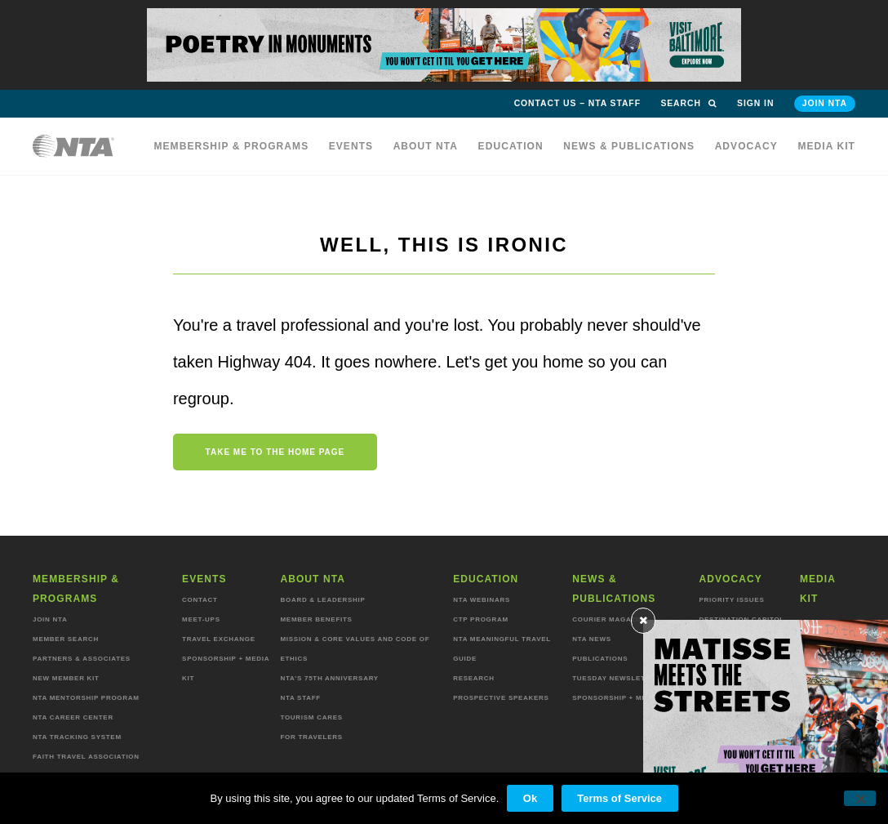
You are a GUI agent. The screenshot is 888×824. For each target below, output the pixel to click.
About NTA (426, 146)
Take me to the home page (275, 452)
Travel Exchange (218, 639)
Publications (600, 658)
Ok (530, 798)
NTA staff (300, 698)
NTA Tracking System (77, 737)
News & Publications (629, 146)
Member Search (66, 639)
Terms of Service (619, 798)
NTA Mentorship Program (86, 698)
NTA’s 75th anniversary (329, 678)
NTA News (591, 639)
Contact (200, 600)
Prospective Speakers (501, 698)
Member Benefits (316, 619)
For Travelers (311, 737)
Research (474, 678)
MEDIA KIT (826, 146)
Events (351, 146)
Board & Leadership (322, 600)
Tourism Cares (311, 717)
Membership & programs (231, 146)
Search (688, 103)
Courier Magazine (610, 619)
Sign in (755, 103)
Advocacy (746, 146)
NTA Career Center (73, 717)
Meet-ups (201, 619)
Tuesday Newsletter (616, 678)
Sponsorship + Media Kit (623, 698)
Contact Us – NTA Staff (577, 103)
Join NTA (824, 103)
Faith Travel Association (86, 756)
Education (511, 146)
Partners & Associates (82, 658)
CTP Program (480, 619)
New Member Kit (66, 678)
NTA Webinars (481, 600)
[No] (860, 799)
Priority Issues (731, 600)
